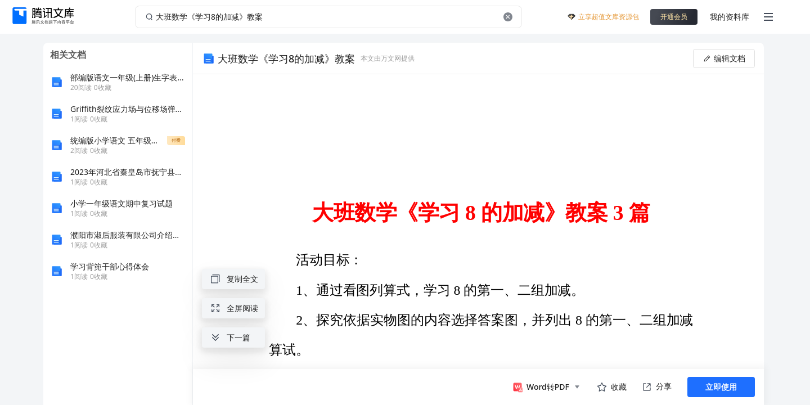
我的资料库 (729, 16)
